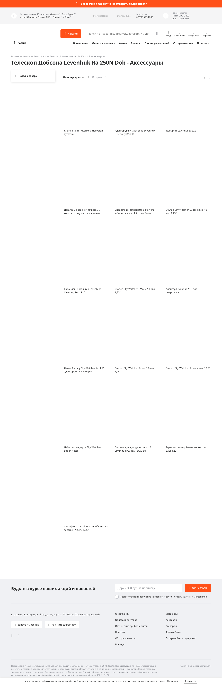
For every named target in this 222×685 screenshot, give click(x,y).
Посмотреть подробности (129, 4)
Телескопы (39, 56)
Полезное (203, 43)
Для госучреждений (157, 43)
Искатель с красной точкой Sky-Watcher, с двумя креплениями (82, 211)
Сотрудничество (183, 43)
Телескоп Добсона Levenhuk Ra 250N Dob (70, 56)
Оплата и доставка (103, 43)
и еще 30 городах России (32, 17)
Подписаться (198, 588)
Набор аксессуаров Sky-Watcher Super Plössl (82, 449)
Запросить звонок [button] (28, 624)
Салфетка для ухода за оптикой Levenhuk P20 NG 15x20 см (133, 449)
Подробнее (172, 681)
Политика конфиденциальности (195, 665)
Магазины (172, 613)
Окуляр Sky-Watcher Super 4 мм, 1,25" (188, 368)
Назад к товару (28, 75)
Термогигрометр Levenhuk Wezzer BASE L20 (186, 449)
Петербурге (68, 14)
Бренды (135, 43)
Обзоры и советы (125, 638)
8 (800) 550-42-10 (144, 17)
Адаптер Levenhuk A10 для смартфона (181, 290)
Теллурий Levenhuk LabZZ (181, 130)
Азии (67, 17)
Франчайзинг (173, 632)
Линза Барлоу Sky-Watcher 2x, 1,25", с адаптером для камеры (86, 369)
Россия (22, 43)
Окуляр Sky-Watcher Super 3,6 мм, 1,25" (135, 369)
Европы (56, 17)
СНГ (48, 17)
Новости (120, 632)
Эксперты (171, 626)
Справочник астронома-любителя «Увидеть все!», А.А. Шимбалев (135, 211)
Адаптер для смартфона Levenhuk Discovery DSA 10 (135, 132)
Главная (15, 56)
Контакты (171, 619)
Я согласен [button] (190, 681)
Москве (55, 14)
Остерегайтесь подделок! (181, 638)
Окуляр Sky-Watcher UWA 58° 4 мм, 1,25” (135, 290)
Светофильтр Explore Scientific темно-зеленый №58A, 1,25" (86, 528)
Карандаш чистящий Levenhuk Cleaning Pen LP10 (82, 290)
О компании (80, 43)
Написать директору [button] (63, 624)
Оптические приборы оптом (131, 626)
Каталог (27, 56)
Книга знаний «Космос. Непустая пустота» (83, 132)
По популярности (73, 77)
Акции (123, 43)
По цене (97, 77)
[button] (97, 16)
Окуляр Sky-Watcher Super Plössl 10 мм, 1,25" (186, 211)
